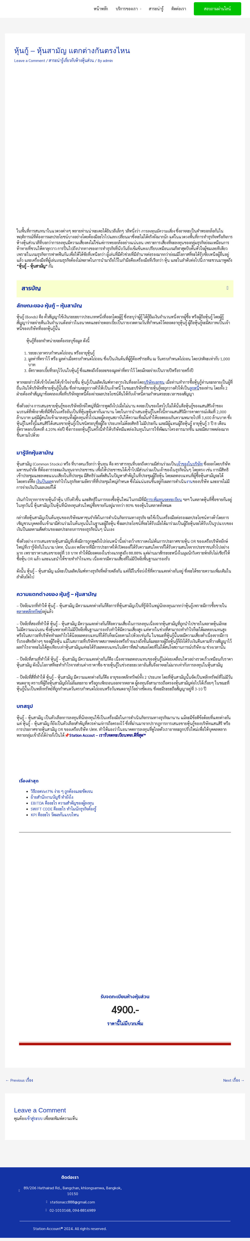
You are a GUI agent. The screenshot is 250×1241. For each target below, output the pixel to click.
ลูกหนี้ (194, 391)
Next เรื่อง (234, 1083)
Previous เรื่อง (19, 1083)
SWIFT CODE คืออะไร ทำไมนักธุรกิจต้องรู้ (63, 812)
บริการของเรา (127, 10)
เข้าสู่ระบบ (34, 1121)
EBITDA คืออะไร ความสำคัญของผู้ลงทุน (62, 806)
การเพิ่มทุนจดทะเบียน (164, 502)
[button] (217, 10)
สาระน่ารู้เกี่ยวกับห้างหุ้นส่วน (71, 63)
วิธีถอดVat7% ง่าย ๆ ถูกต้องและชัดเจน (62, 794)
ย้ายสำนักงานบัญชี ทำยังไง (52, 800)
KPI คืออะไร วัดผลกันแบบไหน (55, 817)
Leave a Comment (29, 63)
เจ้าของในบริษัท (190, 467)
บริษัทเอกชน (154, 385)
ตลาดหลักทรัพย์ (29, 614)
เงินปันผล (44, 484)
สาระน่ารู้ (156, 10)
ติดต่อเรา (178, 10)
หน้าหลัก (101, 10)
